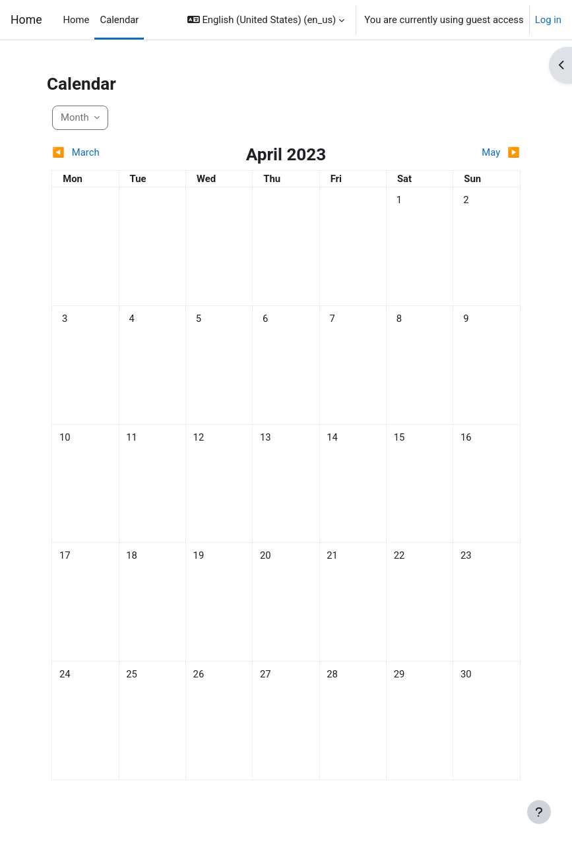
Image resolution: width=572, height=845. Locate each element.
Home (26, 19)
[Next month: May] (462, 152)
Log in (548, 20)
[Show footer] (539, 812)
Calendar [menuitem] (119, 20)
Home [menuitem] (76, 20)
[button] (266, 20)
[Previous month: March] (110, 152)
